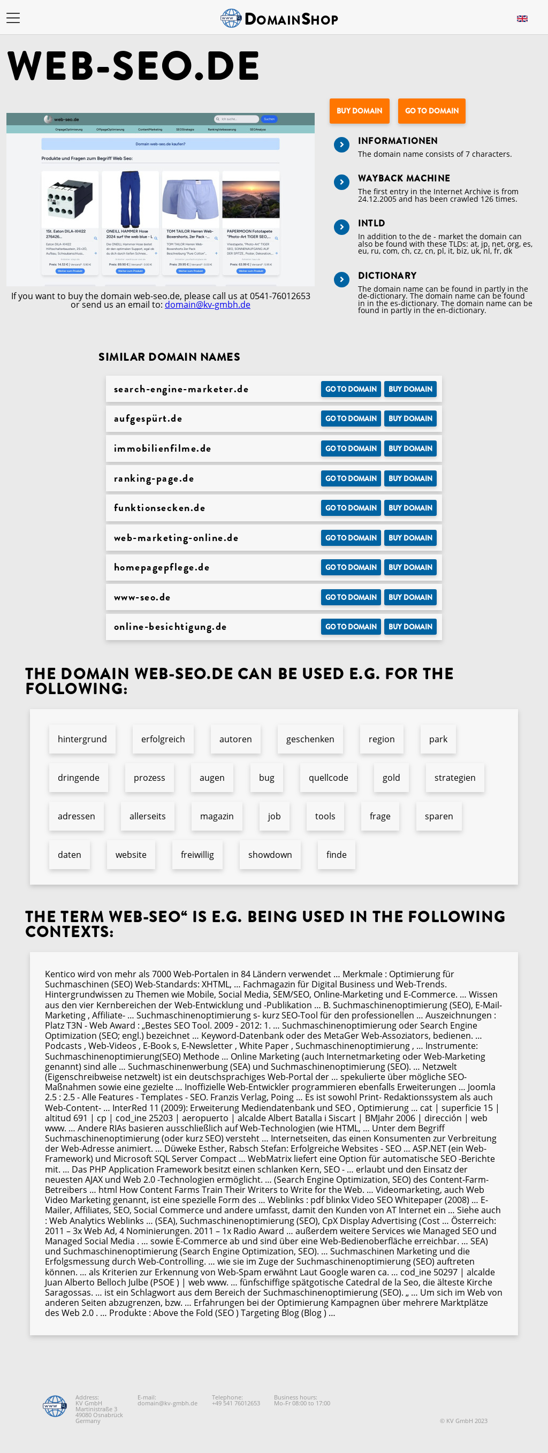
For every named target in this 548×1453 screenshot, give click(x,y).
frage (380, 816)
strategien (455, 777)
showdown (270, 855)
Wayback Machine (404, 178)
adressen (76, 816)
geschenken (310, 739)
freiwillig (197, 855)
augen (212, 777)
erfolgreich (163, 739)
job (274, 816)
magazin (217, 816)
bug (267, 777)
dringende (79, 777)
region (382, 739)
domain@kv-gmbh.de (207, 304)
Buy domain (359, 111)
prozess (149, 777)
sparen (439, 816)
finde (336, 855)
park (438, 739)
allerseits (148, 816)
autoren (235, 739)
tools (325, 816)
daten (69, 855)
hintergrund (82, 739)
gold (391, 777)
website (131, 855)
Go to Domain (432, 111)
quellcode (328, 777)
